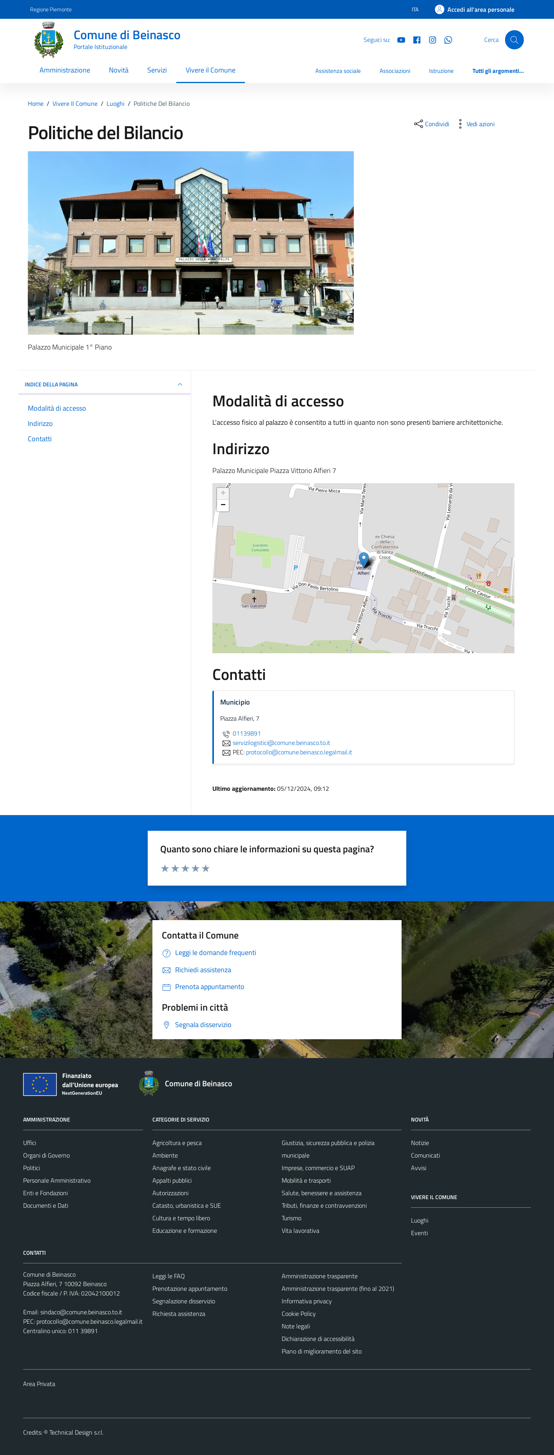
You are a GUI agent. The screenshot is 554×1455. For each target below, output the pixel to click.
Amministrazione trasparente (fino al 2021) (338, 1288)
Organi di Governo (46, 1155)
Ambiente (165, 1155)
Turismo (291, 1218)
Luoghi (419, 1220)
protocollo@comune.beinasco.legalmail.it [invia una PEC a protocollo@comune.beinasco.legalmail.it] (299, 752)
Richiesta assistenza (178, 1313)
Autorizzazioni (170, 1193)
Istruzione (441, 70)
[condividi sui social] (431, 124)
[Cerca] (514, 39)
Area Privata (39, 1383)
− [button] (223, 505)
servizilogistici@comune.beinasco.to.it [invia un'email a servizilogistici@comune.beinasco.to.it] (275, 742)
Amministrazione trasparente (320, 1276)
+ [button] (223, 494)
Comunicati (425, 1155)
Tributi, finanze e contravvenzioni (324, 1205)
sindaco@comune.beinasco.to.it (81, 1312)
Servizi (157, 70)
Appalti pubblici (172, 1180)
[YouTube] (398, 39)
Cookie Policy (299, 1313)
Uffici (29, 1142)
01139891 (240, 733)
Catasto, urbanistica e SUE (186, 1205)
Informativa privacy (307, 1301)
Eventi (419, 1233)
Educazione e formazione (184, 1230)
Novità (119, 70)
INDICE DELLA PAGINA (105, 384)
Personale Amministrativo (57, 1180)
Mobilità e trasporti (306, 1180)
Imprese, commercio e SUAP (318, 1167)
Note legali (296, 1326)
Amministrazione (65, 70)
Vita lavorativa (300, 1230)
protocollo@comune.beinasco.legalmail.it (89, 1321)
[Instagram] (429, 39)
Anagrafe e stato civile (181, 1167)
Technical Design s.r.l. (76, 1432)
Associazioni (395, 70)
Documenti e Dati (45, 1205)
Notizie (420, 1142)
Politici (31, 1167)
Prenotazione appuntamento (189, 1288)
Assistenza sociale (338, 70)
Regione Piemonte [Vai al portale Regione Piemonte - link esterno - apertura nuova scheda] (51, 9)
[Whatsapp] (445, 39)
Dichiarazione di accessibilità (318, 1338)
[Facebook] (414, 39)
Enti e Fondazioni (45, 1193)
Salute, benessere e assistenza (322, 1193)
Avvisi (418, 1167)
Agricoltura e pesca (177, 1142)
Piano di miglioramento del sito (322, 1351)
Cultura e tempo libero (181, 1218)
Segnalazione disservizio (183, 1301)
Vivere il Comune (210, 70)
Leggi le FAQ (168, 1276)
